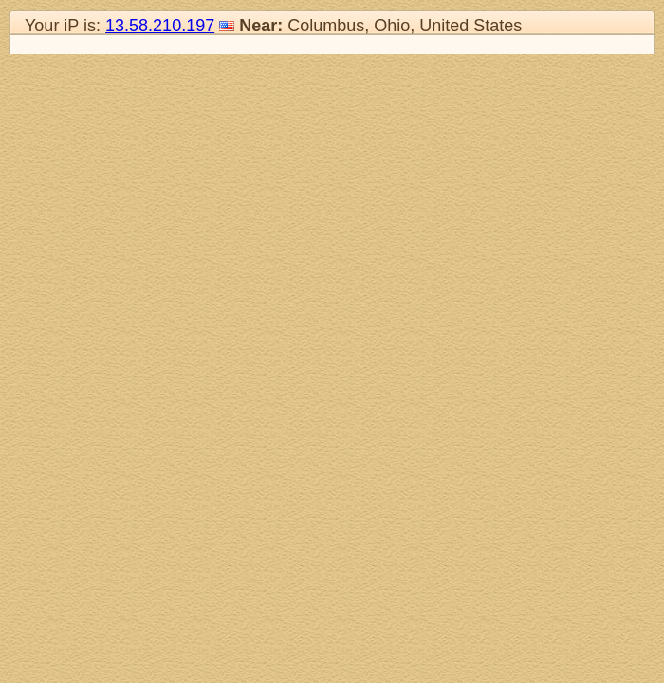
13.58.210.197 (159, 25)
